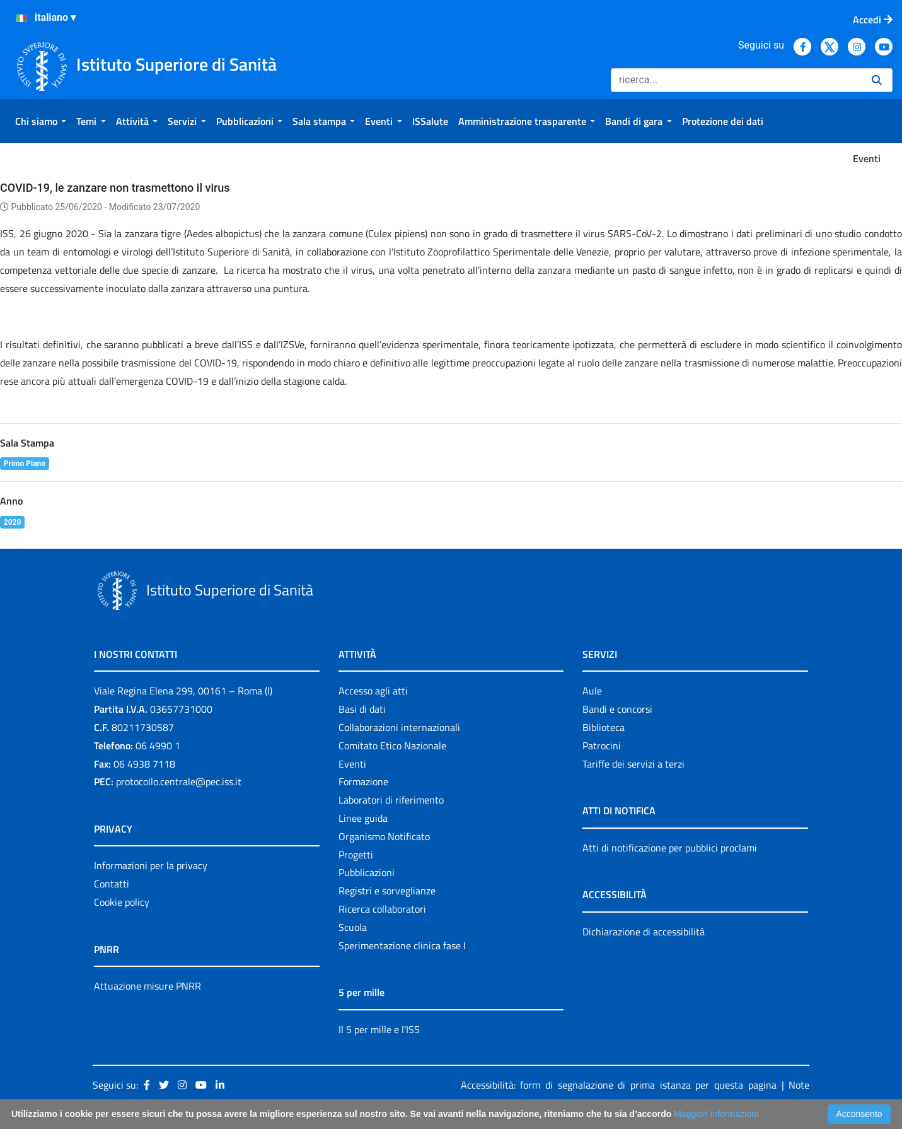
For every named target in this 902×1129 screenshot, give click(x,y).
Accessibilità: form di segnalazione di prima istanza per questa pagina (619, 1084)
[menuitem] (40, 121)
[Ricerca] (736, 80)
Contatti (111, 883)
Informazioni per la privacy (150, 865)
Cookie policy (121, 902)
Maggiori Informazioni (716, 1114)
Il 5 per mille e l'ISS (379, 1029)
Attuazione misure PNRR (147, 985)
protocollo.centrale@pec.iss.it (178, 781)
